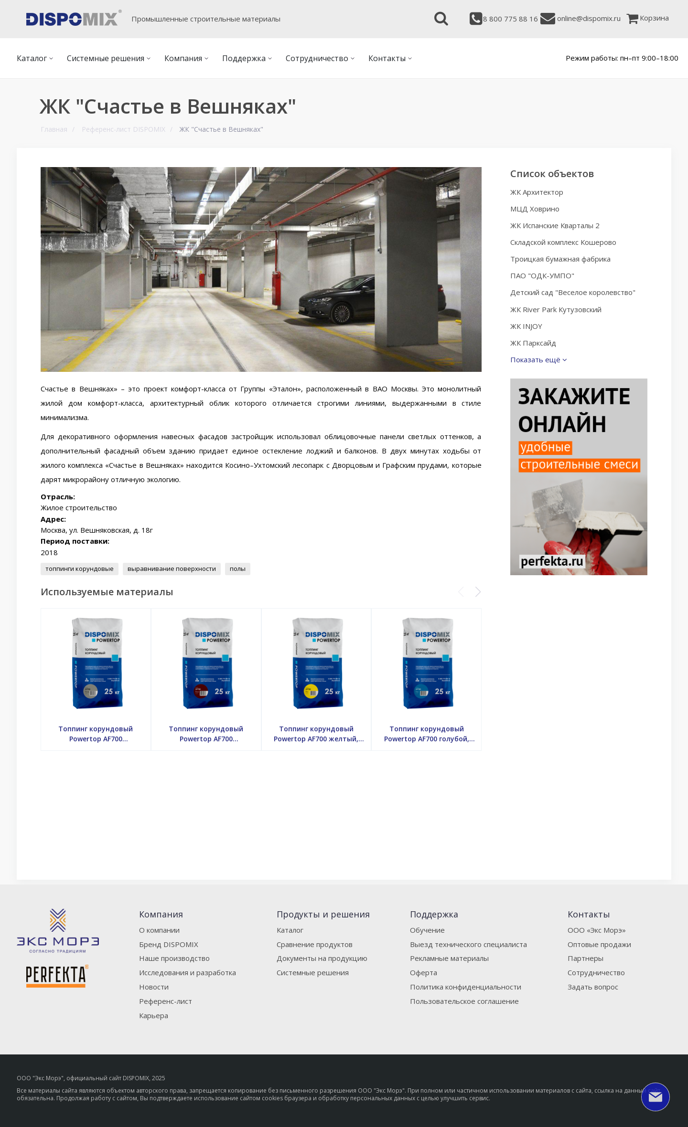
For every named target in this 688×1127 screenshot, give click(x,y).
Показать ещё (538, 359)
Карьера (153, 1015)
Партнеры (585, 958)
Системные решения (313, 972)
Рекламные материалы (449, 958)
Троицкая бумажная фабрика (560, 258)
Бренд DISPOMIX (168, 944)
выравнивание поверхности (172, 568)
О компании (159, 930)
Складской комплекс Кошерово (563, 242)
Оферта (423, 972)
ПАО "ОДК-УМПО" (542, 275)
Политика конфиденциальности (465, 986)
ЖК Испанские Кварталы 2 (555, 225)
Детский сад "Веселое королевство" (572, 292)
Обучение (427, 930)
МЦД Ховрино (534, 208)
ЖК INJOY (526, 326)
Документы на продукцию (322, 958)
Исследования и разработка (187, 972)
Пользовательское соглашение (464, 1001)
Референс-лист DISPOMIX (123, 129)
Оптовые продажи (599, 944)
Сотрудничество (596, 972)
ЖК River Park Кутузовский (556, 309)
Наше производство (174, 958)
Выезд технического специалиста (468, 944)
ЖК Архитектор (536, 192)
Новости (154, 986)
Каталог (290, 930)
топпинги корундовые (79, 568)
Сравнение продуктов (315, 944)
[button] (478, 592)
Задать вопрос (593, 986)
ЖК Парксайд (533, 343)
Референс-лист (165, 1001)
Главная (54, 129)
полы (238, 568)
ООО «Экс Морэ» (597, 930)
